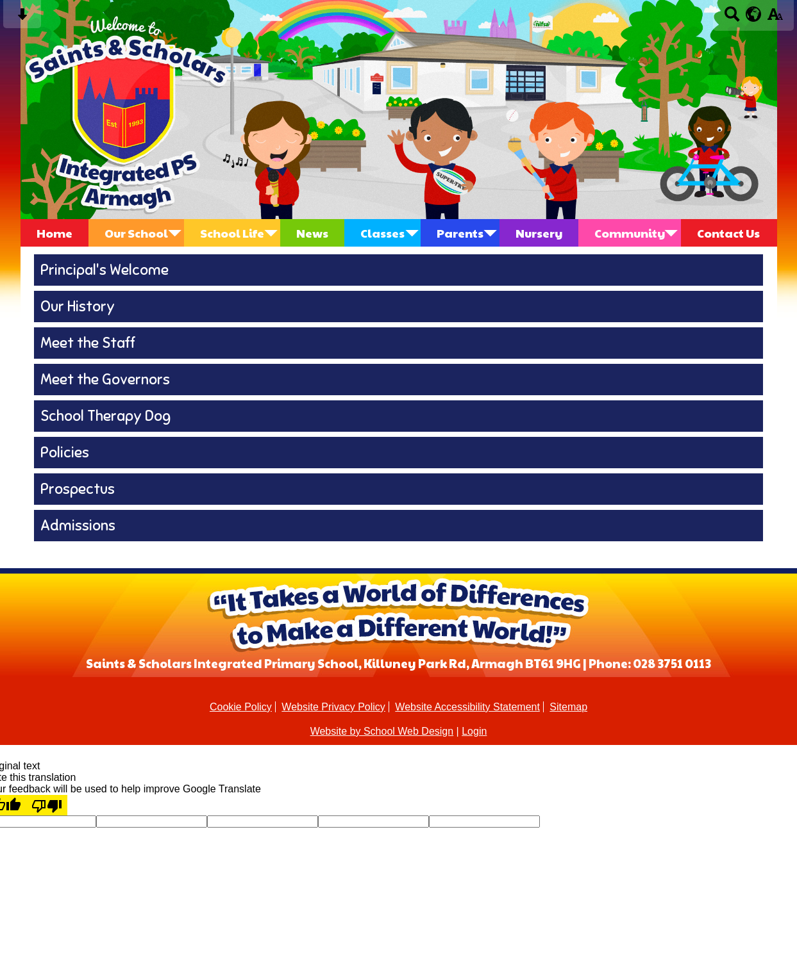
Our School (136, 233)
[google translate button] (753, 14)
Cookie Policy (241, 706)
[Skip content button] (22, 18)
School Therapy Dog (105, 416)
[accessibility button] (775, 18)
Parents (460, 233)
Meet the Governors (105, 379)
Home (54, 233)
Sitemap (568, 706)
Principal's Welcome (104, 270)
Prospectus (77, 489)
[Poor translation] (46, 805)
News (312, 233)
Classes (382, 233)
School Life (232, 233)
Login (474, 731)
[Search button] (732, 18)
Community (629, 233)
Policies (64, 452)
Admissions (77, 525)
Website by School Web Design (382, 731)
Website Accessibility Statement (467, 706)
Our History (77, 306)
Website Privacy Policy (333, 706)
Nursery (539, 233)
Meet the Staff (87, 343)
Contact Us (728, 233)
